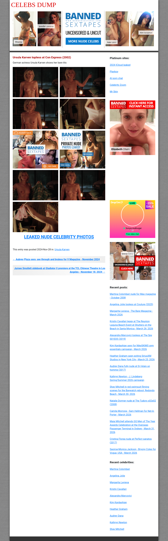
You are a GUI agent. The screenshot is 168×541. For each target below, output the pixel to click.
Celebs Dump (33, 4)
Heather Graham (119, 509)
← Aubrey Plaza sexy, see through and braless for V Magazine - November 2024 (56, 259)
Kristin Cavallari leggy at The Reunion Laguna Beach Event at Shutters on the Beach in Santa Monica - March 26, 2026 (131, 325)
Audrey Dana (116, 515)
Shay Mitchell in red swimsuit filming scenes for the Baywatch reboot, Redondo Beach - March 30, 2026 (132, 390)
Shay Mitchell (117, 529)
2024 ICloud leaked (120, 64)
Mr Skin (114, 91)
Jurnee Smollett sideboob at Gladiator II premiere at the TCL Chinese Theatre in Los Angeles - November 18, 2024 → (59, 270)
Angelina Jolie (117, 475)
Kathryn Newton (118, 522)
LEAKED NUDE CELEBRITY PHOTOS (59, 236)
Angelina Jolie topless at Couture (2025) (131, 304)
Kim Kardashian (118, 502)
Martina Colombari (120, 469)
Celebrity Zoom (118, 84)
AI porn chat (116, 78)
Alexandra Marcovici (121, 495)
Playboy (114, 71)
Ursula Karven (62, 249)
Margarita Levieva (119, 482)
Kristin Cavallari (118, 489)
